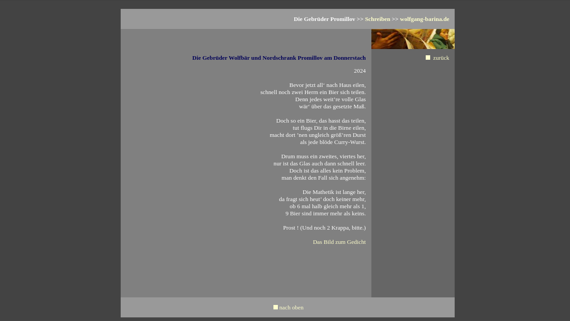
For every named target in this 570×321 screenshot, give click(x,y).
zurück (441, 57)
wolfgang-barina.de (424, 19)
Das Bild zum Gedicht (339, 242)
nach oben (291, 307)
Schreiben (378, 19)
